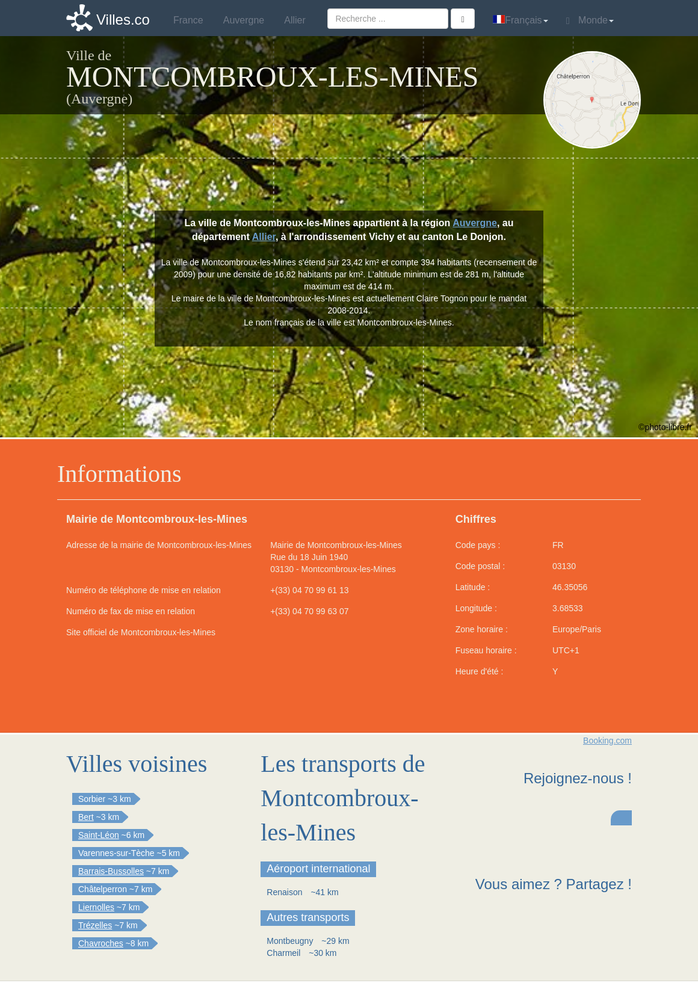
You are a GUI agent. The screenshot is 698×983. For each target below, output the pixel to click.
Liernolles (96, 907)
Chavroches (100, 943)
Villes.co (123, 19)
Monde (590, 20)
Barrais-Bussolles (111, 871)
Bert (86, 817)
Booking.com (607, 740)
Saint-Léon (98, 835)
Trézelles (95, 925)
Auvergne (474, 223)
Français (520, 20)
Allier (264, 237)
